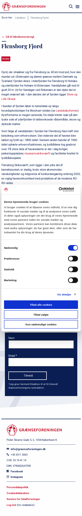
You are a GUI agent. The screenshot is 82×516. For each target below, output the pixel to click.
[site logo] (23, 6)
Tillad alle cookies (41, 304)
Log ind (11, 505)
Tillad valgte (41, 314)
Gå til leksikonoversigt (20, 36)
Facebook (15, 471)
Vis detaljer (64, 294)
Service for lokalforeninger (23, 499)
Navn (11, 338)
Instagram (15, 477)
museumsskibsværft (37, 153)
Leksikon (20, 17)
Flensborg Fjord (40, 17)
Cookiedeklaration (18, 493)
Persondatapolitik (17, 487)
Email (12, 355)
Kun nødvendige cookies (41, 324)
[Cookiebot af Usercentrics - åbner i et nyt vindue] (62, 189)
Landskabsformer (67, 110)
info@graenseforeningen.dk (26, 449)
